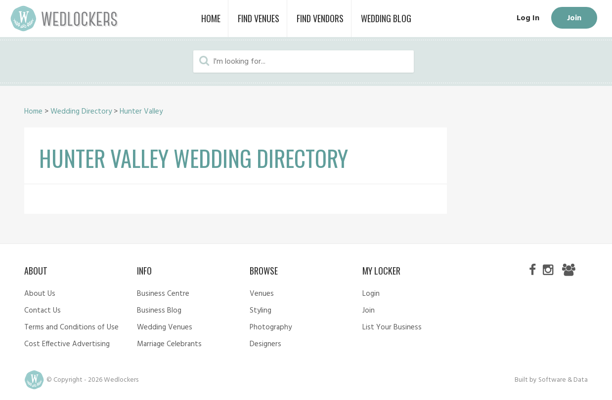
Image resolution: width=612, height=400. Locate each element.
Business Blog (159, 311)
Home (33, 112)
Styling (260, 311)
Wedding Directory (81, 112)
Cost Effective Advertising (67, 344)
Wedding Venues (164, 327)
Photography (271, 327)
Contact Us (42, 311)
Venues (262, 294)
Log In (528, 18)
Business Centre (163, 294)
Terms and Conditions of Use (71, 327)
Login (371, 294)
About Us (39, 294)
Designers (265, 344)
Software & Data (563, 380)
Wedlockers (64, 18)
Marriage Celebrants (169, 344)
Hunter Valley (141, 112)
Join (574, 18)
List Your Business (392, 327)
